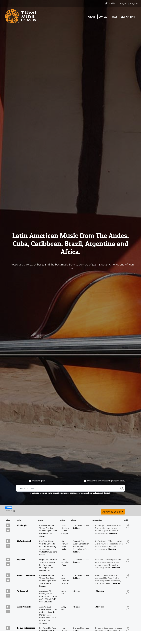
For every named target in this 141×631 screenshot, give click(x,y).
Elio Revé (43, 525)
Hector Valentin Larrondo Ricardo (47, 544)
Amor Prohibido (24, 607)
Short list (110, 3)
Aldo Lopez (52, 596)
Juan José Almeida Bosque (47, 583)
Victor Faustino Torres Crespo (48, 533)
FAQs (114, 17)
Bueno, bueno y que (26, 575)
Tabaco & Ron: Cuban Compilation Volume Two (81, 544)
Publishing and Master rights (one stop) (106, 480)
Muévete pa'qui (24, 541)
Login (123, 3)
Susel (49, 609)
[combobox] (70, 488)
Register (134, 3)
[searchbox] (70, 488)
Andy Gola (44, 591)
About (91, 17)
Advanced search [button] (113, 511)
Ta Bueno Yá (22, 591)
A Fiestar (76, 591)
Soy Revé (21, 560)
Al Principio (22, 525)
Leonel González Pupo (65, 562)
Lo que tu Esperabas (26, 628)
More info (113, 533)
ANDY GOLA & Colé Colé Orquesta (47, 620)
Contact (103, 17)
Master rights (38, 480)
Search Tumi (128, 17)
